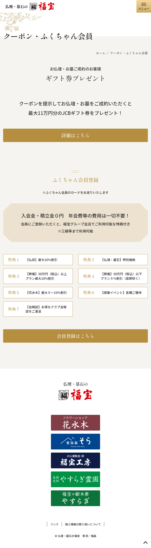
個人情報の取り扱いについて (83, 524)
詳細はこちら (75, 135)
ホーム (100, 53)
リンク (54, 524)
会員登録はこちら (75, 335)
